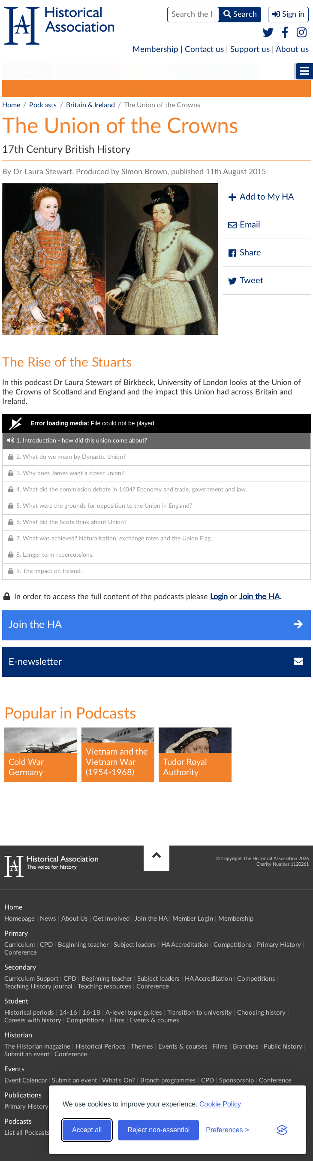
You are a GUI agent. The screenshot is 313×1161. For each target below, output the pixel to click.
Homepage (19, 918)
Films (117, 1020)
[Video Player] (156, 423)
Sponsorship (236, 1080)
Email (243, 225)
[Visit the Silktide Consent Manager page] (282, 1130)
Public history (283, 1046)
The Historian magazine (37, 1046)
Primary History (279, 945)
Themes (207, 88)
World (173, 88)
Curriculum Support (31, 979)
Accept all (87, 1130)
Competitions (233, 945)
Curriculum (19, 945)
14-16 (68, 1012)
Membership (155, 49)
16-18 (91, 1012)
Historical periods (29, 1012)
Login (219, 597)
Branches (246, 1046)
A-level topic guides (133, 1012)
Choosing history (261, 1012)
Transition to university (199, 1012)
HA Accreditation (184, 945)
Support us (250, 49)
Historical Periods (100, 1046)
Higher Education (216, 71)
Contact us (204, 49)
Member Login (192, 918)
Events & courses (154, 1020)
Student (145, 71)
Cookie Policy (220, 1104)
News (48, 918)
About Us (74, 918)
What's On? (118, 1080)
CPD (46, 945)
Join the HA (259, 597)
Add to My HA (260, 197)
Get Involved (111, 918)
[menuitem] (28, 71)
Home (11, 105)
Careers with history (32, 1020)
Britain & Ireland (92, 88)
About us (292, 49)
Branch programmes (168, 1080)
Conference (20, 952)
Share (244, 253)
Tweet (245, 280)
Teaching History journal (38, 986)
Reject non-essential (158, 1130)
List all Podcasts (30, 88)
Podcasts (43, 105)
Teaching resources (104, 986)
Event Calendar (25, 1080)
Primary (28, 71)
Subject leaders (135, 945)
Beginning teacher (83, 945)
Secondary (86, 71)
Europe (140, 88)
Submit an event (26, 1054)
